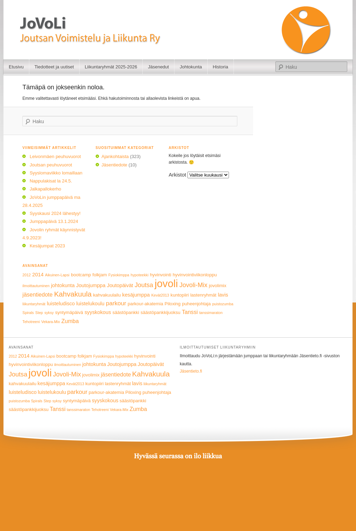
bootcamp (81, 274)
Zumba (70, 321)
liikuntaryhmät (33, 304)
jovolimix (217, 285)
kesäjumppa (136, 295)
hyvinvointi (160, 274)
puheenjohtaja (196, 303)
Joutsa (144, 285)
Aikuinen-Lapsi (57, 275)
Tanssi (190, 312)
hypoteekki (139, 275)
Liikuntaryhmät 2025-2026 (111, 66)
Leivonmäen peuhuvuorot (55, 156)
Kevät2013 (160, 295)
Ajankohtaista (115, 156)
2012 (26, 275)
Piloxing (173, 303)
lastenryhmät (203, 295)
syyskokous (97, 312)
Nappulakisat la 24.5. (51, 181)
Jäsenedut (158, 66)
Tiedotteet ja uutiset (54, 66)
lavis (223, 295)
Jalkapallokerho (45, 189)
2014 (38, 274)
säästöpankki (125, 312)
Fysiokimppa (118, 275)
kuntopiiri (180, 295)
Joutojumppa (90, 285)
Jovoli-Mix (193, 285)
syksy (49, 313)
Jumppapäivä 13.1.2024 (54, 221)
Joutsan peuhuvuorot (51, 164)
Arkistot (177, 175)
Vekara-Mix (50, 322)
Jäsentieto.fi (191, 371)
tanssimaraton (211, 313)
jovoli (166, 283)
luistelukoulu (90, 303)
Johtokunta (191, 66)
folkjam (99, 274)
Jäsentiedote (114, 164)
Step (39, 313)
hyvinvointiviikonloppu (195, 274)
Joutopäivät (120, 285)
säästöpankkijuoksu (160, 312)
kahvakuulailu (107, 295)
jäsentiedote (37, 294)
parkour (116, 303)
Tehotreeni (31, 322)
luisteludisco (61, 303)
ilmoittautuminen (36, 286)
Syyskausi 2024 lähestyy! (55, 213)
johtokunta (63, 285)
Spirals (28, 313)
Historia (220, 66)
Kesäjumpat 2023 (47, 245)
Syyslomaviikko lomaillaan (56, 172)
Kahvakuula (73, 294)
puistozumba (222, 304)
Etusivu (16, 66)
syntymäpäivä (69, 312)
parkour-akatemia (145, 303)
